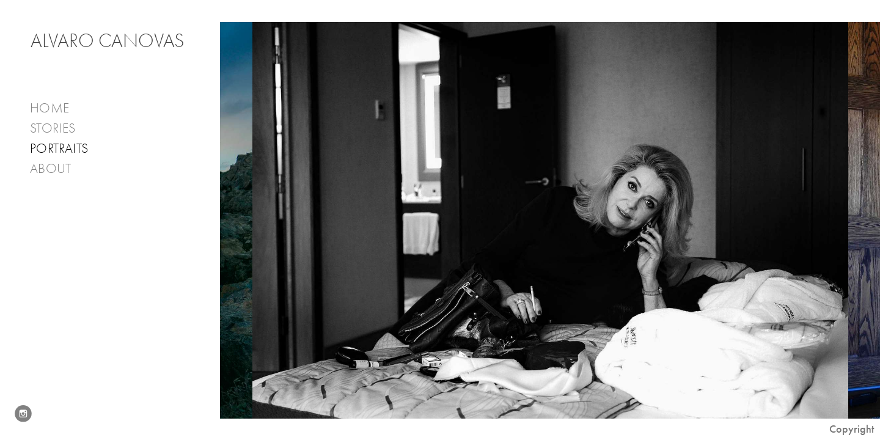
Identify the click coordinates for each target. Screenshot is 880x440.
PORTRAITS (59, 148)
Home (49, 108)
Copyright (851, 429)
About (59, 169)
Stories (61, 128)
